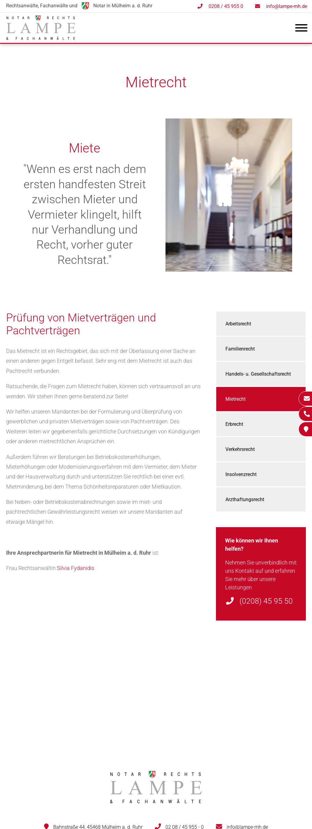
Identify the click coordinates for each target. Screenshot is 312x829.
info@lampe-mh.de (286, 6)
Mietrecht (235, 399)
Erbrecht (234, 424)
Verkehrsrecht (240, 449)
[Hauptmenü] (301, 29)
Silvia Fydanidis (75, 568)
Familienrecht (240, 349)
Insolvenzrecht (241, 474)
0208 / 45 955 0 (226, 6)
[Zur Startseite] (41, 38)
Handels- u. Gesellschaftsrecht (258, 374)
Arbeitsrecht (238, 324)
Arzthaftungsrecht (244, 499)
